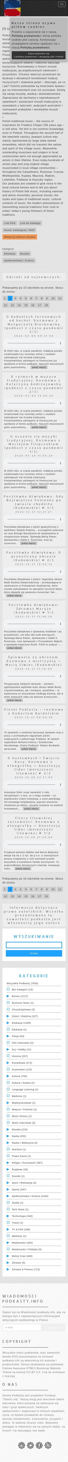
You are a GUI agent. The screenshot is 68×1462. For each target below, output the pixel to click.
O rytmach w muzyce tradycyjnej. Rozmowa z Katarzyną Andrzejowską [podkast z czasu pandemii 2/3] (33, 384)
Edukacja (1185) (21, 1023)
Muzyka (25, 253)
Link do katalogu (30, 223)
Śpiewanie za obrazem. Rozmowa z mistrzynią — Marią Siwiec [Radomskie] (34, 660)
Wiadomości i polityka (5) (27, 1249)
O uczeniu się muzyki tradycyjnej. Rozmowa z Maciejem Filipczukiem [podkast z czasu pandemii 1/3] (33, 443)
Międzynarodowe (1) (24, 1103)
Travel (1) (17, 1222)
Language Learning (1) (25, 1089)
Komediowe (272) (22, 1063)
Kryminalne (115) (22, 1069)
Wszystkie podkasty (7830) (22, 983)
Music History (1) (22, 1116)
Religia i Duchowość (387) (27, 1163)
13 (12, 305)
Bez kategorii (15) (22, 989)
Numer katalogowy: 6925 (19, 230)
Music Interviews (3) (23, 1123)
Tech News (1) (20, 1209)
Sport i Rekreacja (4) (24, 1182)
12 (5, 305)
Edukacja (9, 253)
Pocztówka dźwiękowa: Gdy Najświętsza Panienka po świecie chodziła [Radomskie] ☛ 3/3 (34, 501)
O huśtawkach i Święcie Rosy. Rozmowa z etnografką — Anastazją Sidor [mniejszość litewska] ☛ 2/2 (33, 765)
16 (32, 305)
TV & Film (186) (21, 1229)
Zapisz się (53, 1327)
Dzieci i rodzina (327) (25, 1016)
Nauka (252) (19, 1136)
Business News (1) (23, 1003)
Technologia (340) (22, 1216)
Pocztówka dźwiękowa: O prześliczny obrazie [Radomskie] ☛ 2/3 (33, 556)
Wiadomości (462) (22, 1242)
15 (26, 305)
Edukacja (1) (19, 1029)
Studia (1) (17, 1202)
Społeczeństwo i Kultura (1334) (30, 1196)
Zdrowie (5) (18, 1262)
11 (59, 298)
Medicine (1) (19, 1096)
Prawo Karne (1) (21, 1156)
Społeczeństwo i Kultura (19, 260)
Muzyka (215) (20, 1129)
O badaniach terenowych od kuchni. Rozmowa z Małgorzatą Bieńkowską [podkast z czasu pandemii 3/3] (33, 324)
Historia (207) (20, 1056)
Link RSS (10, 223)
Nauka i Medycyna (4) (25, 1143)
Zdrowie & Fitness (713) (26, 1269)
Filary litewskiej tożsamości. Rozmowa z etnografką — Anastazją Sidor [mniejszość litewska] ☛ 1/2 (33, 825)
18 (46, 305)
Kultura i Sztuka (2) (23, 1083)
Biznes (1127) (20, 996)
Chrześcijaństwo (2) (23, 1009)
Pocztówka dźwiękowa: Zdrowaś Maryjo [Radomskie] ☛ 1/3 (34, 608)
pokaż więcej (39, 367)
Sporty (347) (19, 1189)
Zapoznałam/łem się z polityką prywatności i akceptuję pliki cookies (39, 55)
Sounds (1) (18, 1176)
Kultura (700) (19, 1076)
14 (19, 305)
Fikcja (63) (18, 1036)
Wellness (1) (19, 1236)
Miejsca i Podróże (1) (24, 1109)
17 (39, 305)
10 (53, 298)
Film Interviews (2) (23, 1043)
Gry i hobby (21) (21, 1049)
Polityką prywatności (26, 35)
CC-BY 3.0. (33, 1372)
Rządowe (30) (20, 1169)
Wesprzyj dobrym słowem (20, 236)
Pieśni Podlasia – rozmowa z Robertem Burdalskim (34, 711)
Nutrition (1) (19, 1149)
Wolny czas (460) (22, 1256)
